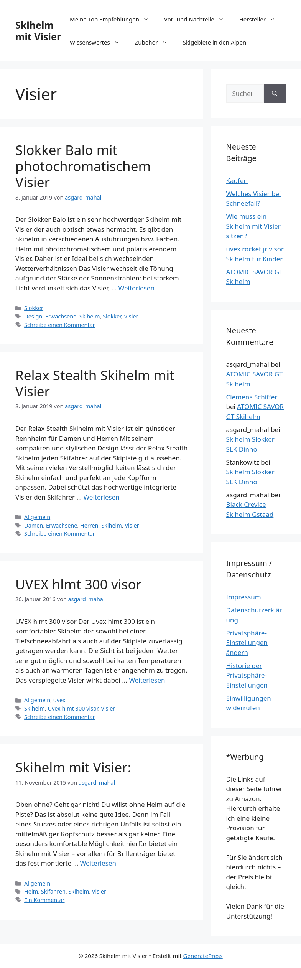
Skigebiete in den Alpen (214, 42)
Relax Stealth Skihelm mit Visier (94, 383)
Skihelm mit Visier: (73, 767)
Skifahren (53, 891)
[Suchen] (275, 93)
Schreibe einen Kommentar (59, 324)
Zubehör (155, 42)
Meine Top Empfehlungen (113, 19)
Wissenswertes (98, 42)
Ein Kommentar (44, 900)
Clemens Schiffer (252, 396)
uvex (59, 700)
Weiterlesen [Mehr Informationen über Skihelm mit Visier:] (98, 863)
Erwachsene (60, 316)
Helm (31, 891)
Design (33, 316)
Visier (131, 316)
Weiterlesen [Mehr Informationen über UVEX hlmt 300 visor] (147, 680)
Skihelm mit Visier (38, 30)
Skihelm (89, 316)
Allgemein (37, 517)
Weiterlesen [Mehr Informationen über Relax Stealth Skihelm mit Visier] (101, 497)
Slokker (33, 308)
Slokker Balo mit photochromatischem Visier (83, 166)
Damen (33, 525)
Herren (89, 525)
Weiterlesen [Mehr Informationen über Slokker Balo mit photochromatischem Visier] (136, 288)
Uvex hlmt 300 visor (73, 708)
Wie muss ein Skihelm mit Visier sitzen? (253, 226)
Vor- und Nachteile (198, 19)
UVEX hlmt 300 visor (78, 584)
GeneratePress (203, 956)
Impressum (243, 596)
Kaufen (237, 180)
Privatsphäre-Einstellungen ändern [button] (247, 642)
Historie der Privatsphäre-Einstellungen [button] (247, 675)
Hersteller (261, 19)
